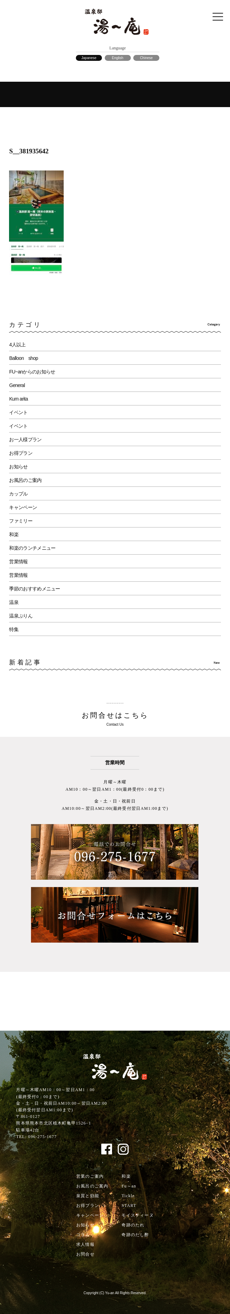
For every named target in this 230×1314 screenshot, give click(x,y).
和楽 (13, 534)
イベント (18, 412)
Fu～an (128, 1186)
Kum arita (18, 399)
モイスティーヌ (137, 1215)
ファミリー (20, 521)
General (17, 385)
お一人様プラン (25, 439)
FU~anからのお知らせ (32, 371)
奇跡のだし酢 (135, 1234)
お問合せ (85, 1254)
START (128, 1205)
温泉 (13, 602)
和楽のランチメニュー (32, 548)
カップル (18, 494)
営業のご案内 (90, 1176)
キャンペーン (23, 507)
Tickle (127, 1195)
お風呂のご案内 (25, 480)
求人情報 (85, 1244)
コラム (83, 1234)
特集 (13, 629)
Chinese (146, 58)
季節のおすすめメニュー (34, 588)
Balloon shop (23, 358)
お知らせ (18, 466)
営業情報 (18, 561)
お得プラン (20, 453)
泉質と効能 (87, 1195)
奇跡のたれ (132, 1225)
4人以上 (17, 344)
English (118, 58)
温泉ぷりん (20, 616)
